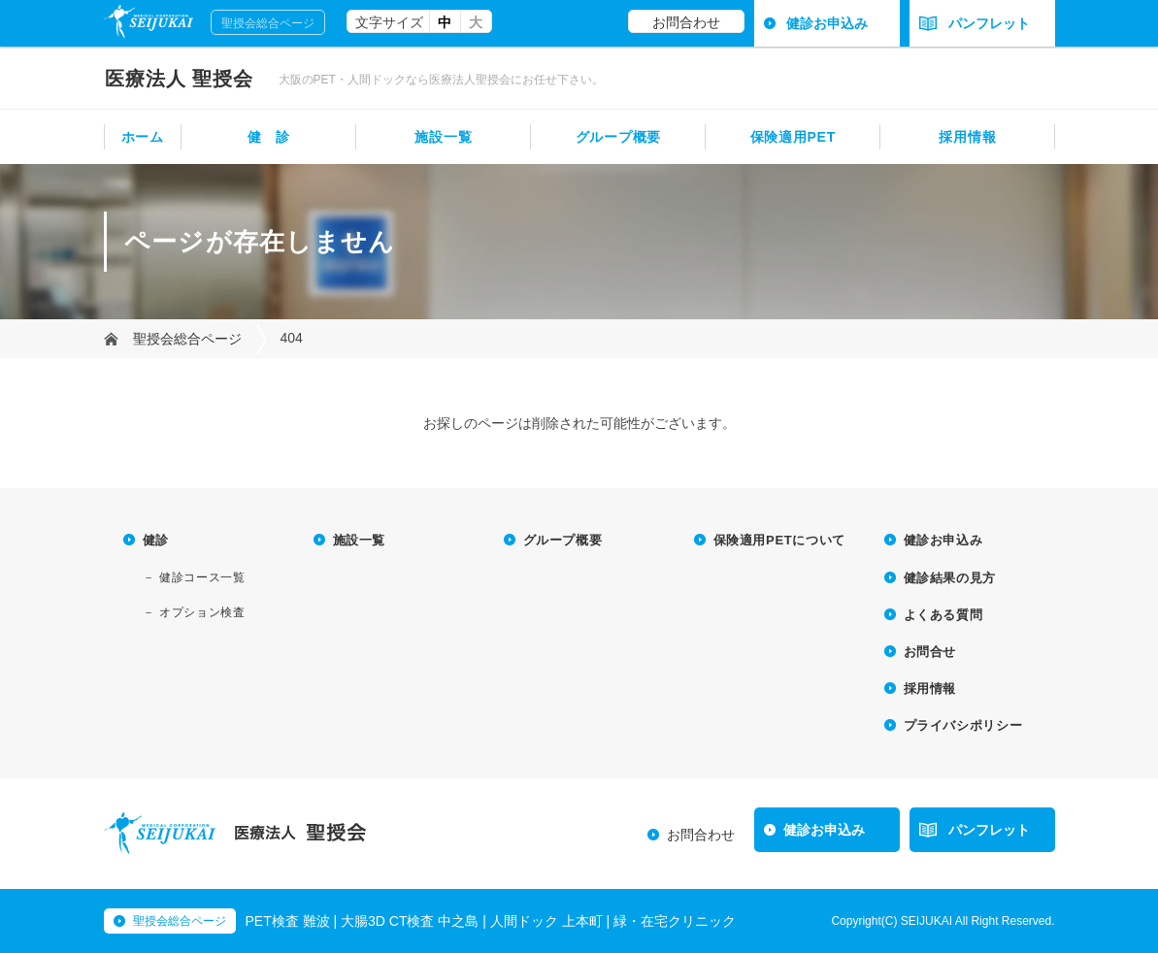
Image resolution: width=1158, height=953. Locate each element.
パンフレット (975, 23)
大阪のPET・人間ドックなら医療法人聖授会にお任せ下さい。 (441, 79)
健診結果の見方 (950, 578)
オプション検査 (202, 612)
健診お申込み (827, 23)
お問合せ (930, 651)
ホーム (142, 137)
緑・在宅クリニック (674, 921)
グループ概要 (618, 137)
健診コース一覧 (202, 577)
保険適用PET (793, 137)
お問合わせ (686, 22)
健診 (156, 540)
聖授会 (179, 78)
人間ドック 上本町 (546, 921)
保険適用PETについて (779, 540)
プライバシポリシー (963, 725)
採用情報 (967, 137)
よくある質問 (943, 615)
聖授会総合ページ (267, 23)
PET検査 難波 (288, 921)
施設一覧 (443, 137)
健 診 (269, 137)
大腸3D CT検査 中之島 (410, 921)
